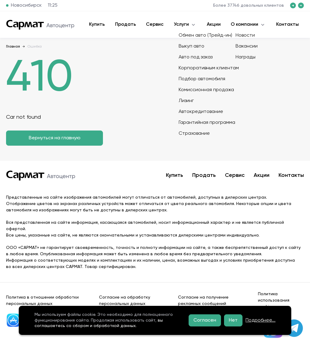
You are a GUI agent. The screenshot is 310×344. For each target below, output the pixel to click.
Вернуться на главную (55, 138)
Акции (214, 24)
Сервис (154, 24)
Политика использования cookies (273, 300)
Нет (233, 320)
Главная (13, 46)
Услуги (181, 24)
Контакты (287, 24)
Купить (97, 24)
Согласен (204, 320)
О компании (244, 24)
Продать (125, 24)
